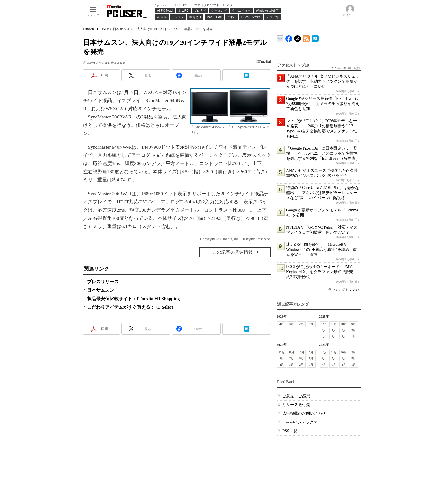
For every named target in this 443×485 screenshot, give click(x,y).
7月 (334, 330)
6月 (344, 330)
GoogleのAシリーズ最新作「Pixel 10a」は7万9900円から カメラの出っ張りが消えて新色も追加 (322, 103)
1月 (311, 324)
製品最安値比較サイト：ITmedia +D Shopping (133, 298)
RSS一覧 (289, 431)
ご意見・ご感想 (296, 396)
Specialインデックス (300, 422)
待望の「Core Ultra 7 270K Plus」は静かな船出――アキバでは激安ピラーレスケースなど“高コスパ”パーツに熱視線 (322, 193)
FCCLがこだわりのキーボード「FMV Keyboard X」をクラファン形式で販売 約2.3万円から (321, 272)
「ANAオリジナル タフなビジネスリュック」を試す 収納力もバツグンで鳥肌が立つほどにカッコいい (322, 81)
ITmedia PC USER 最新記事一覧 (306, 37)
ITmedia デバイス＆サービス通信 (280, 37)
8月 (324, 330)
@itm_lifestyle (297, 37)
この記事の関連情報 (232, 252)
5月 (353, 330)
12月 (324, 324)
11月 (334, 324)
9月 (353, 324)
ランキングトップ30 (343, 290)
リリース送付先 (296, 405)
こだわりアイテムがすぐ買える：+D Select (130, 307)
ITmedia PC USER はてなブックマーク (315, 37)
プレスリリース (103, 281)
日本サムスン (100, 290)
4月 (281, 324)
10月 (344, 324)
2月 (301, 324)
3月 (291, 324)
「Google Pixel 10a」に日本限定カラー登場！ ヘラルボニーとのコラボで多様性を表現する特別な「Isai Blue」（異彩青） (323, 153)
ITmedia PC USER (96, 29)
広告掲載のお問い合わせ (304, 413)
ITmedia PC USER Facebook (288, 37)
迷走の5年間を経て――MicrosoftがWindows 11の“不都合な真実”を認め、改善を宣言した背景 (321, 249)
